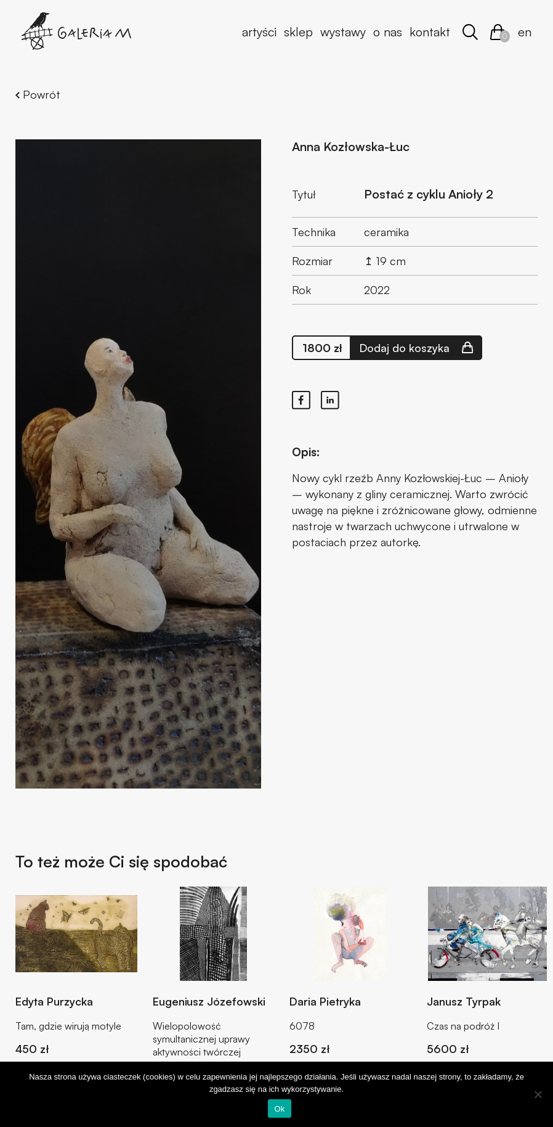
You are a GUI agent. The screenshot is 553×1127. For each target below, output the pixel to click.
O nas (387, 32)
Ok (279, 1108)
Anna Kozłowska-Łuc (351, 146)
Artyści (259, 32)
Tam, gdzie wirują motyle (68, 1026)
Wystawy (343, 32)
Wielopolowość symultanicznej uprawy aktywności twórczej (201, 1039)
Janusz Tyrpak (464, 1001)
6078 (302, 1026)
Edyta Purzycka (54, 1001)
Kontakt (430, 32)
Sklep (298, 32)
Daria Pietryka (325, 1001)
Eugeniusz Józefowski (209, 1001)
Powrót (37, 94)
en (524, 32)
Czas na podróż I (463, 1026)
